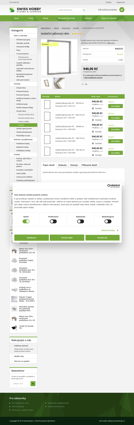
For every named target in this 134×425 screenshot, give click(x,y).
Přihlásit (108, 2)
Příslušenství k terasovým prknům (25, 58)
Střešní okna (66, 28)
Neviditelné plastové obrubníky (24, 75)
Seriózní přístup (18, 406)
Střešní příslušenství (24, 132)
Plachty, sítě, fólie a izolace (23, 159)
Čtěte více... (111, 43)
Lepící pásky (21, 173)
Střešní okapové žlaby (24, 107)
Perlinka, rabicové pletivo (23, 165)
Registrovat (121, 2)
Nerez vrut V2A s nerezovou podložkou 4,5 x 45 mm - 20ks (27, 252)
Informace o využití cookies (22, 410)
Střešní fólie (21, 88)
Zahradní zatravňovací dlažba (25, 69)
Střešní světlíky (23, 121)
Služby (45, 18)
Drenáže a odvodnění (24, 170)
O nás (30, 18)
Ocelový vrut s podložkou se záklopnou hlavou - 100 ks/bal (26, 290)
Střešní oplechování (24, 128)
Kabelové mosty (22, 147)
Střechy (56, 28)
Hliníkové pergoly (23, 40)
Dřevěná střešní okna (26, 118)
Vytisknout (86, 84)
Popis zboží (49, 165)
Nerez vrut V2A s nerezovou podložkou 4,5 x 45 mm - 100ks (27, 319)
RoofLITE (119, 48)
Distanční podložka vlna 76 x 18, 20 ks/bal (27, 280)
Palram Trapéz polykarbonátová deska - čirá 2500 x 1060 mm (27, 300)
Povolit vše (102, 238)
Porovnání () (14, 2)
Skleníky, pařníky (22, 43)
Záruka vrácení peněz (56, 406)
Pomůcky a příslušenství (25, 180)
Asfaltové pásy (22, 104)
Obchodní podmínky (66, 18)
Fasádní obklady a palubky (23, 64)
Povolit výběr (67, 238)
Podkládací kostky (23, 150)
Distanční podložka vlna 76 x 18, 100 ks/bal (27, 270)
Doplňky (76, 28)
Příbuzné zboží (89, 165)
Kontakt (88, 18)
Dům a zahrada (20, 35)
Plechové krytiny (22, 95)
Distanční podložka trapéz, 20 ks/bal (26, 260)
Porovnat (97, 108)
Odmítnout (31, 238)
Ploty (18, 50)
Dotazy (74, 165)
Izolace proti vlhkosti (24, 177)
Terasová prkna (22, 54)
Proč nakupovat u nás (20, 403)
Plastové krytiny (22, 91)
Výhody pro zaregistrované (58, 403)
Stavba (17, 154)
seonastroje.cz (119, 421)
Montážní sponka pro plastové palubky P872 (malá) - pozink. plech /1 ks (26, 311)
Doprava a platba (109, 18)
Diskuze (62, 165)
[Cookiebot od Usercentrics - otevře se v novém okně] (109, 186)
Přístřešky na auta (23, 135)
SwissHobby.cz (46, 28)
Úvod (16, 18)
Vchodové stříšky (22, 47)
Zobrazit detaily (108, 230)
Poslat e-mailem (83, 84)
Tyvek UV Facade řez (26, 327)
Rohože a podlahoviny (23, 139)
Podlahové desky (22, 143)
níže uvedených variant (93, 78)
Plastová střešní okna (26, 114)
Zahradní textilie (22, 80)
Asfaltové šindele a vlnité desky (26, 99)
